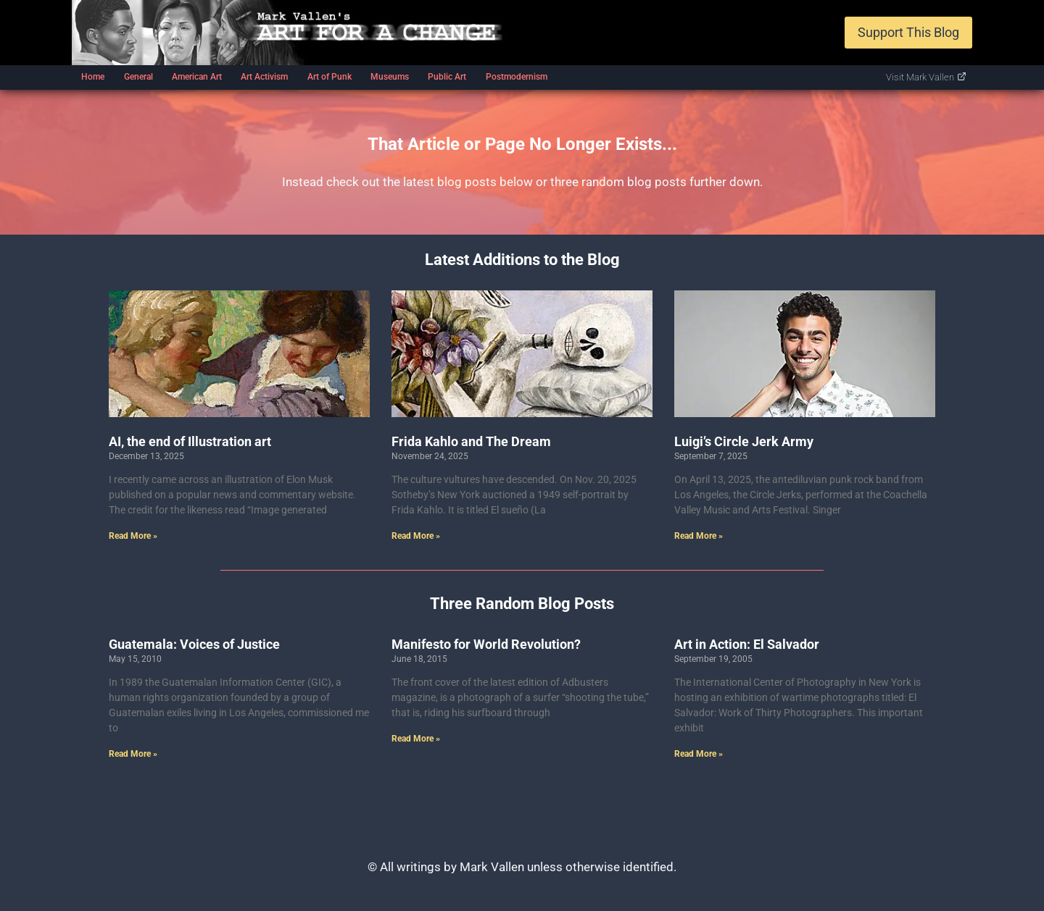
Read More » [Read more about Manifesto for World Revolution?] (416, 739)
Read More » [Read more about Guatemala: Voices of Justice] (133, 754)
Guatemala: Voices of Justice (194, 644)
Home (92, 77)
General (138, 77)
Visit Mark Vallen (926, 77)
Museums (389, 77)
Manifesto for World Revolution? (486, 644)
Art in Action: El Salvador (746, 644)
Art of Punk (329, 77)
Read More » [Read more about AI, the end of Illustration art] (133, 536)
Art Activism (264, 77)
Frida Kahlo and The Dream (471, 441)
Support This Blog (908, 32)
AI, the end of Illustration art (190, 441)
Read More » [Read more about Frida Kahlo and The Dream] (416, 536)
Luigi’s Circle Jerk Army (743, 441)
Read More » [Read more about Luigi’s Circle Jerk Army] (698, 536)
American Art (197, 77)
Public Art (447, 77)
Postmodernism (516, 77)
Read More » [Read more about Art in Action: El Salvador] (698, 754)
